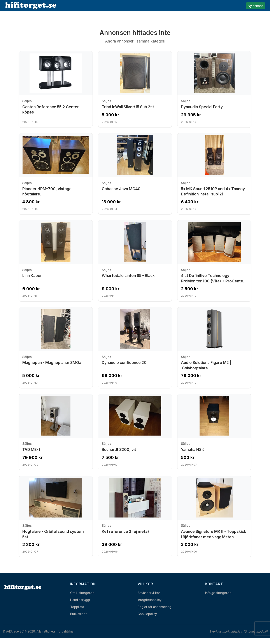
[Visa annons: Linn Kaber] (56, 261)
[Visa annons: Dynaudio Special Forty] (214, 89)
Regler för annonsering (154, 607)
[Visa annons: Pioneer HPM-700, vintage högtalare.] (56, 174)
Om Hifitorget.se (82, 593)
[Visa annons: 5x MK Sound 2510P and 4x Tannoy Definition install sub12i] (214, 174)
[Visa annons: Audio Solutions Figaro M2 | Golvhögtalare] (214, 348)
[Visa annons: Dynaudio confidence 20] (135, 348)
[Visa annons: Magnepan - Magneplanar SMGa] (56, 348)
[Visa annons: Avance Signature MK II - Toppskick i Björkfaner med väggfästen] (214, 516)
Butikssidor (78, 614)
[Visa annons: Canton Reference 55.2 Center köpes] (56, 89)
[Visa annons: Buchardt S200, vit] (135, 432)
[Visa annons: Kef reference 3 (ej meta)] (135, 516)
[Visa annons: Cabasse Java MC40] (135, 174)
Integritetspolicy (149, 600)
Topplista (77, 607)
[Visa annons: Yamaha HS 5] (214, 432)
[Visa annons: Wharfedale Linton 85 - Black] (135, 261)
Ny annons (255, 6)
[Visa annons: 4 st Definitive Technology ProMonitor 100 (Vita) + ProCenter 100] (214, 261)
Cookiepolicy (147, 614)
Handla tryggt (80, 600)
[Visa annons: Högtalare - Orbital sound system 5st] (56, 516)
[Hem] (22, 587)
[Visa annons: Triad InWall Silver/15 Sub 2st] (135, 89)
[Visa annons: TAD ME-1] (56, 432)
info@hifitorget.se (218, 593)
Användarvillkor (149, 593)
